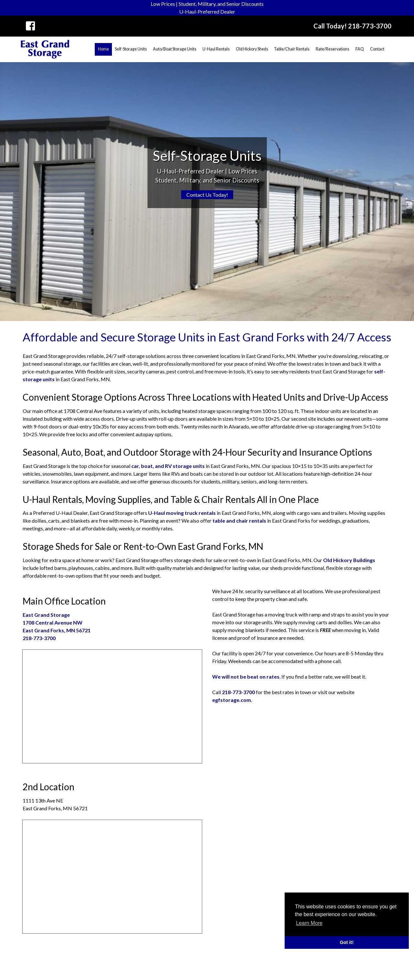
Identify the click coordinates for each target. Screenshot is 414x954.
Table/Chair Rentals (292, 49)
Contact (377, 49)
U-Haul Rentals (216, 49)
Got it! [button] (347, 942)
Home (103, 49)
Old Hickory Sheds (252, 49)
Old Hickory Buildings (349, 560)
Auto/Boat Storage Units (174, 49)
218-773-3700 (39, 638)
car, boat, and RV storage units (168, 466)
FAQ (359, 49)
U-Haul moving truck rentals (182, 513)
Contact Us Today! (207, 195)
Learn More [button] (309, 923)
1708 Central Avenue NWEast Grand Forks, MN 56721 (57, 622)
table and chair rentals (239, 520)
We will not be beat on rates (245, 676)
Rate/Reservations (332, 49)
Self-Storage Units (131, 49)
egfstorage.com (231, 700)
